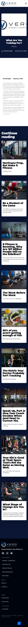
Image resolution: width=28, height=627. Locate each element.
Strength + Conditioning (8, 560)
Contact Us (4, 586)
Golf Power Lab (6, 564)
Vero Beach (5, 609)
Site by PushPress (6, 616)
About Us (3, 583)
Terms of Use (4, 601)
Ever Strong (5, 575)
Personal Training (6, 568)
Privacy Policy (5, 598)
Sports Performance (7, 572)
